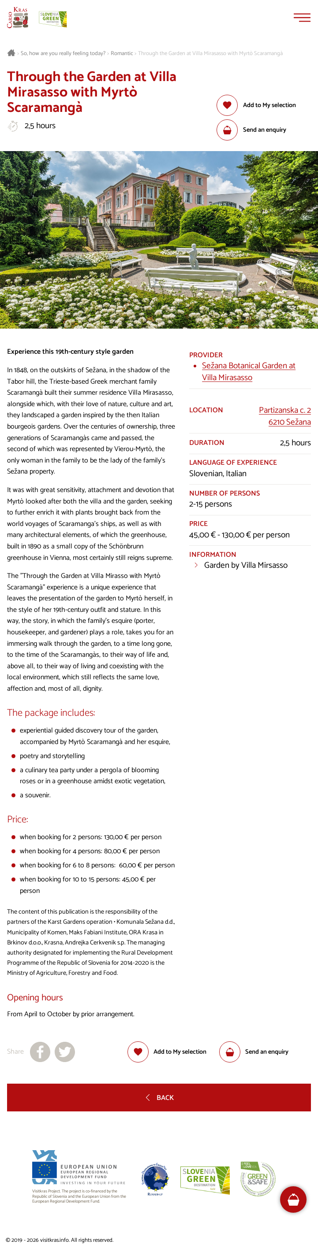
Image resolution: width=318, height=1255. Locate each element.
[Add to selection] (256, 105)
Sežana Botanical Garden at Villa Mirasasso (249, 372)
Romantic (122, 54)
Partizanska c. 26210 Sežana (285, 416)
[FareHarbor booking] (293, 1199)
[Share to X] (64, 1051)
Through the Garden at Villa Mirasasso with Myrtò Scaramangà (210, 54)
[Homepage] (17, 17)
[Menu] (302, 17)
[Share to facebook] (40, 1051)
